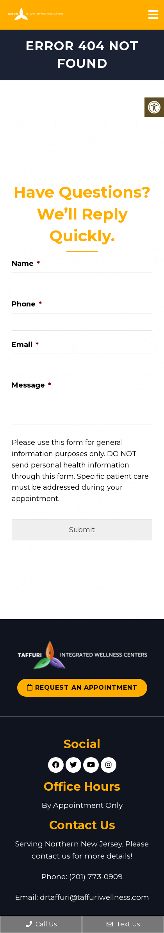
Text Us (123, 924)
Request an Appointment (82, 687)
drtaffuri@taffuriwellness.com (94, 897)
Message (31, 385)
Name (26, 263)
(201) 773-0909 (96, 876)
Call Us (41, 924)
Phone (27, 304)
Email (25, 344)
